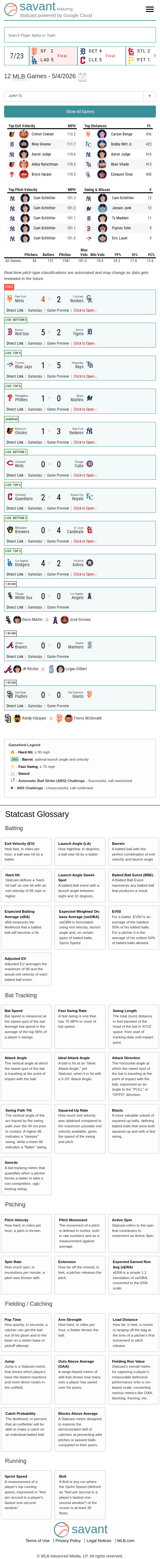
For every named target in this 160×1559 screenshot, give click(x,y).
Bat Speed (14, 1011)
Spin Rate (13, 1262)
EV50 (116, 911)
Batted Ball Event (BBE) (132, 875)
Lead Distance (125, 1319)
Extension (67, 1262)
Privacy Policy (69, 1540)
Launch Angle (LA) (74, 843)
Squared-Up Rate (73, 1110)
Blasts (117, 1110)
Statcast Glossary (37, 814)
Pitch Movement (73, 1220)
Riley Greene (41, 144)
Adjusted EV (15, 958)
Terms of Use (38, 1540)
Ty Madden (120, 218)
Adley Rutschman (45, 164)
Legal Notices (99, 1540)
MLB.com (126, 1540)
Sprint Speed (16, 1476)
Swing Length (125, 1011)
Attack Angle (16, 1058)
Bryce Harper (42, 174)
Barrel (27, 759)
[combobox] (80, 34)
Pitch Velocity (17, 1220)
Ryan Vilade (120, 164)
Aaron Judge (41, 154)
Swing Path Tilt (18, 1110)
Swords (11, 1162)
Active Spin (122, 1220)
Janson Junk (121, 208)
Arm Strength (70, 1319)
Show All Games (80, 111)
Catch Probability (20, 1413)
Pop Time (13, 1319)
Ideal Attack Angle (74, 1058)
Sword (23, 773)
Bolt (62, 1476)
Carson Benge (121, 134)
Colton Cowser (43, 134)
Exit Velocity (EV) (20, 843)
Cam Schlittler (45, 198)
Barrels (118, 843)
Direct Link (15, 310)
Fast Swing (28, 766)
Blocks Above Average (78, 1413)
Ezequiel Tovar (122, 174)
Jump (9, 1361)
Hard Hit (25, 752)
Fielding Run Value (128, 1361)
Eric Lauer (120, 238)
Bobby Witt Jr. (121, 144)
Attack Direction (126, 1058)
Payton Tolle (121, 228)
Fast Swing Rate (72, 1011)
